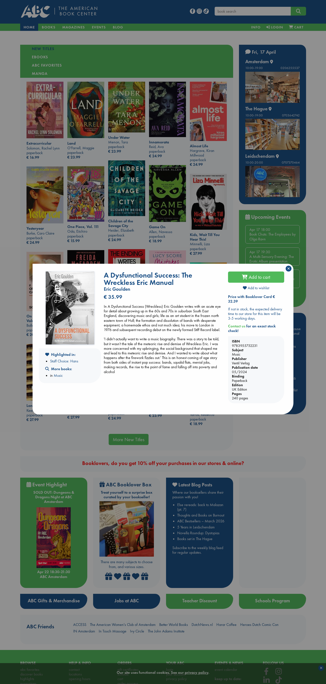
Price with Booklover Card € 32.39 (251, 299)
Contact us (236, 326)
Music (58, 375)
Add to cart (256, 277)
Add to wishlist (256, 288)
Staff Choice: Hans (64, 361)
